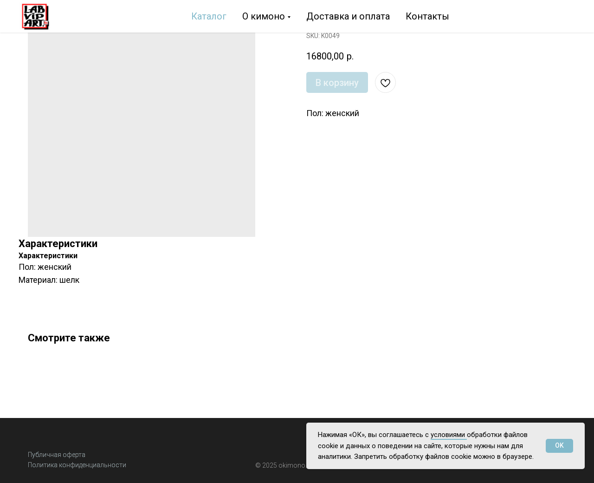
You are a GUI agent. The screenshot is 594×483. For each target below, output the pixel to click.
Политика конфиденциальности (77, 465)
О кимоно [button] (263, 16)
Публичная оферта (56, 454)
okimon (289, 465)
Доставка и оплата (348, 16)
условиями (449, 435)
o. (304, 465)
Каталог (208, 16)
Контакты (427, 16)
